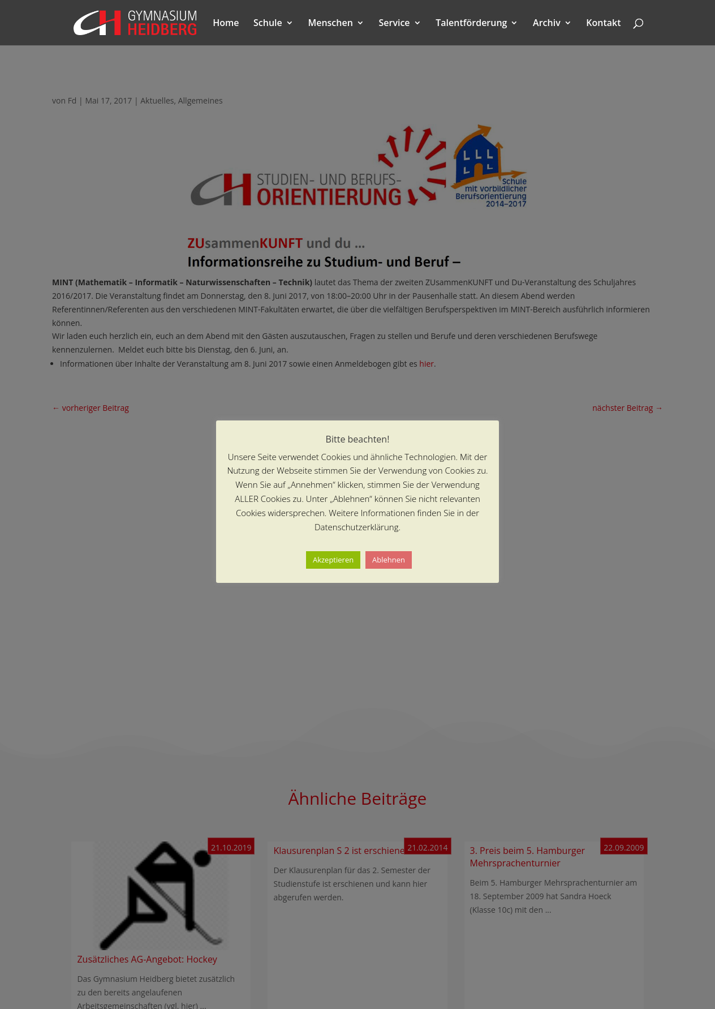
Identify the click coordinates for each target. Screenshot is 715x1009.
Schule (267, 24)
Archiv (547, 24)
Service (394, 24)
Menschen (330, 24)
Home (226, 24)
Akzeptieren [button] (333, 560)
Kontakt (603, 24)
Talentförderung (471, 24)
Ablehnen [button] (388, 560)
